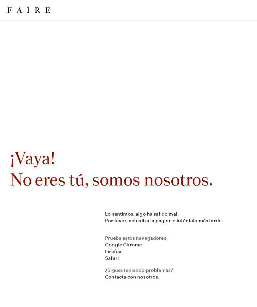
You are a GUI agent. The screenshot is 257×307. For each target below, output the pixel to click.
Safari (112, 258)
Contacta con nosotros (131, 277)
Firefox (113, 251)
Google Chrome (123, 244)
